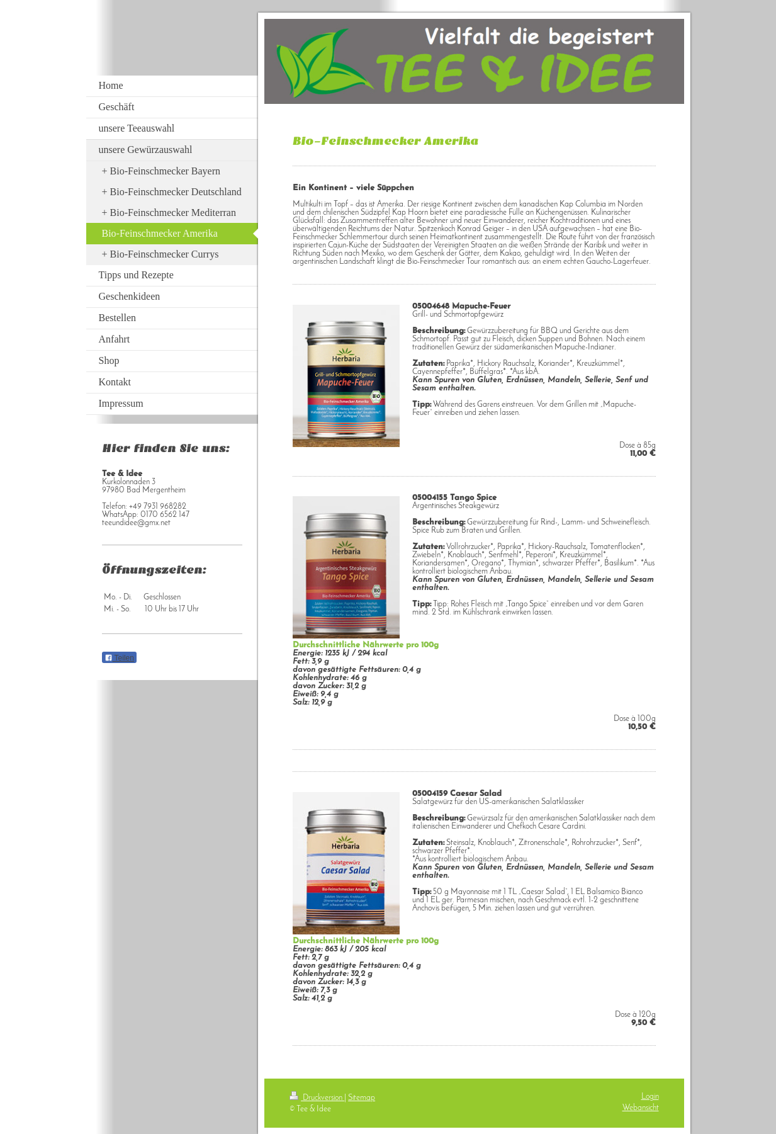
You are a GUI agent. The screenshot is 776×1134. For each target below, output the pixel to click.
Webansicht (640, 1108)
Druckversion (317, 1098)
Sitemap (361, 1098)
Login (650, 1096)
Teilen (119, 658)
